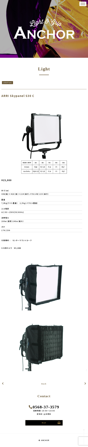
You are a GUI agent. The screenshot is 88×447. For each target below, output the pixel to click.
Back (44, 384)
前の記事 (85, 384)
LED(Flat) (7, 82)
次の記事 (3, 384)
